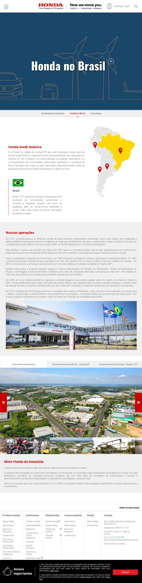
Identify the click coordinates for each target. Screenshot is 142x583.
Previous (3, 402)
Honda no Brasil (77, 113)
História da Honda (50, 530)
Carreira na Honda (31, 553)
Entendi (125, 572)
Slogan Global (51, 525)
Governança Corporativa (52, 113)
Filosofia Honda (49, 536)
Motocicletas (8, 521)
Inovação (30, 542)
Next (138, 402)
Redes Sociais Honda (129, 507)
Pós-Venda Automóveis (8, 540)
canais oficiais (85, 577)
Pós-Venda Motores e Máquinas (11, 553)
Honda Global (51, 521)
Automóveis (8, 525)
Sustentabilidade (33, 525)
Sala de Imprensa (30, 546)
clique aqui (54, 571)
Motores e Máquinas (7, 530)
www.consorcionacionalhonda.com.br (121, 540)
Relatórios (30, 529)
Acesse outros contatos (114, 544)
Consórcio (7, 558)
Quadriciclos (8, 535)
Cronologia (96, 113)
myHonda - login (33, 558)
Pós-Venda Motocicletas (8, 546)
